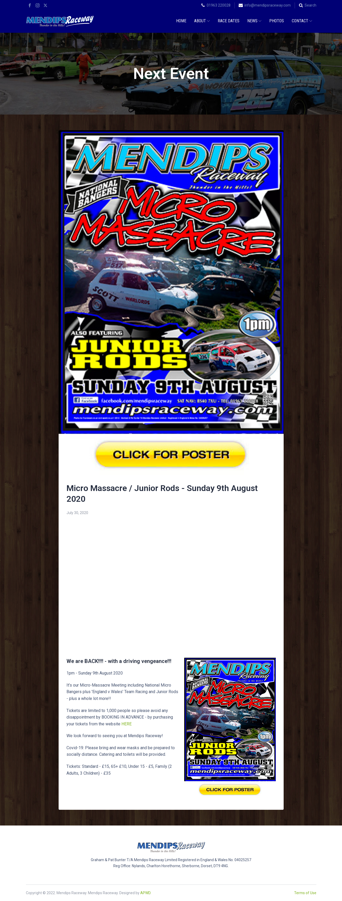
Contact (302, 20)
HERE (126, 723)
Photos (276, 20)
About (202, 20)
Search (310, 5)
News (254, 20)
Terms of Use (305, 893)
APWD (145, 893)
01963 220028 (219, 5)
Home (181, 20)
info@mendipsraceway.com (267, 5)
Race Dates (228, 20)
